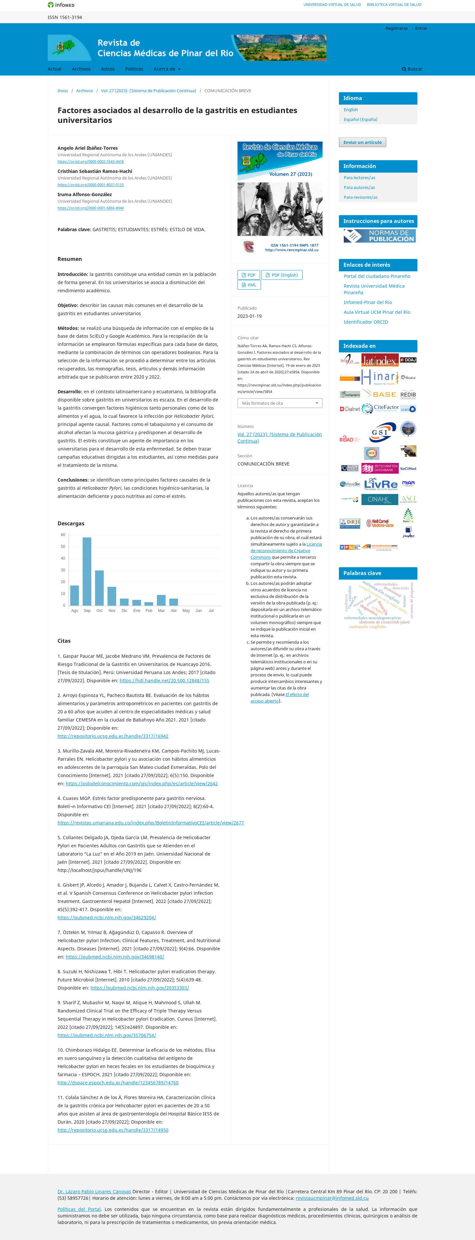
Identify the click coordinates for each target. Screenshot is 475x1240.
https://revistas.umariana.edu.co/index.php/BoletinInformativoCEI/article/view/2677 (151, 823)
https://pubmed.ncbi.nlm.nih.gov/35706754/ (107, 1035)
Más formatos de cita (262, 403)
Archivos (81, 69)
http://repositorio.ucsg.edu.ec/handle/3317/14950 (113, 1130)
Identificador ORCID (366, 322)
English (351, 109)
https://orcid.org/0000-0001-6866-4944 (91, 208)
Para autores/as (359, 187)
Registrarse (397, 28)
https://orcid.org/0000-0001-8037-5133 (91, 184)
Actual (55, 69)
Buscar (412, 69)
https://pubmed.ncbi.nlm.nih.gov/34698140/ (115, 957)
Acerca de (165, 69)
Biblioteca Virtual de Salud (394, 4)
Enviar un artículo (362, 142)
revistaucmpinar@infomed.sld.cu (332, 1198)
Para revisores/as (361, 197)
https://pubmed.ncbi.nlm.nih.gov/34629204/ (107, 917)
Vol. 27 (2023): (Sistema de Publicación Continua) (148, 90)
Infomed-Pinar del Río (368, 302)
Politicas (134, 69)
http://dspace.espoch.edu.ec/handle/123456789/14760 (118, 1082)
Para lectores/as (359, 177)
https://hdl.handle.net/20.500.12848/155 (164, 680)
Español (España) (361, 119)
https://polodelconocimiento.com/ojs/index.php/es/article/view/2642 (142, 783)
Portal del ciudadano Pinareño (377, 276)
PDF (251, 275)
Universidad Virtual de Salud (332, 4)
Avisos (108, 69)
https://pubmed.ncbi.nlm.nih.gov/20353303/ (140, 988)
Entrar (421, 28)
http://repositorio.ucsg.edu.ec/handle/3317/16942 (113, 736)
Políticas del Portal (79, 1209)
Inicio (63, 90)
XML (251, 285)
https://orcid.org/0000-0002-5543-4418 (91, 161)
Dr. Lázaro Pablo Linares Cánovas (94, 1191)
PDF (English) (284, 275)
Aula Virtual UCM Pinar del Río (377, 312)
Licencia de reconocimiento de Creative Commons (286, 550)
